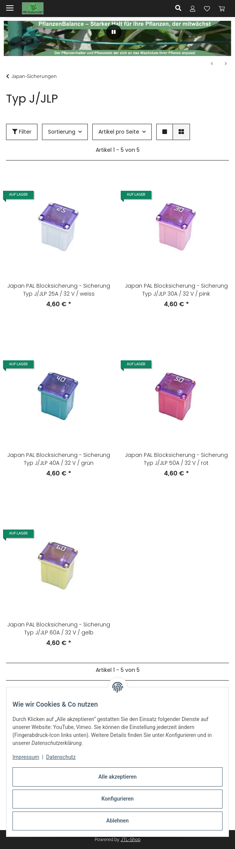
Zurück (212, 64)
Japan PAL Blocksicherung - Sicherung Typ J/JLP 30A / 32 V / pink (176, 290)
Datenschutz (61, 757)
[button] (180, 8)
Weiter (225, 64)
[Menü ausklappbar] (10, 4)
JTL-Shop (130, 839)
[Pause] (113, 32)
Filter (21, 132)
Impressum (25, 757)
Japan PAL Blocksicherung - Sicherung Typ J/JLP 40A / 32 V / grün (58, 459)
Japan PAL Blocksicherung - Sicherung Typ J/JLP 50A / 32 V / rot (176, 459)
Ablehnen (117, 821)
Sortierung (61, 132)
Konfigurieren (117, 799)
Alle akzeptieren (117, 777)
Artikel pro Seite (118, 132)
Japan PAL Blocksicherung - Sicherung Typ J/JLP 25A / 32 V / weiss (58, 290)
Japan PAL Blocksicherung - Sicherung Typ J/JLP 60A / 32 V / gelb (58, 628)
